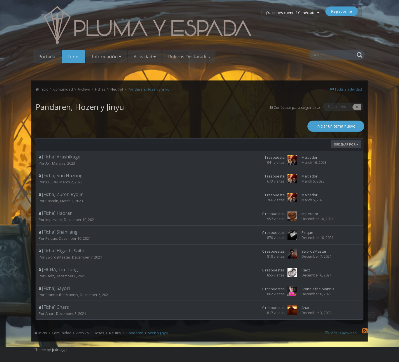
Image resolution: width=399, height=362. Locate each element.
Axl (47, 163)
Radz (49, 275)
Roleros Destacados (189, 57)
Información (106, 57)
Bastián (51, 200)
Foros (74, 57)
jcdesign (59, 349)
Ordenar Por (346, 144)
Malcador (309, 157)
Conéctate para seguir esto (297, 107)
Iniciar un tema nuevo (336, 126)
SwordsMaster (57, 257)
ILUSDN (51, 182)
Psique (51, 238)
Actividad (145, 57)
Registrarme (341, 11)
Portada (46, 57)
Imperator (53, 219)
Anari (49, 313)
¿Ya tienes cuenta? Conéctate (292, 12)
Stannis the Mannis (61, 294)
